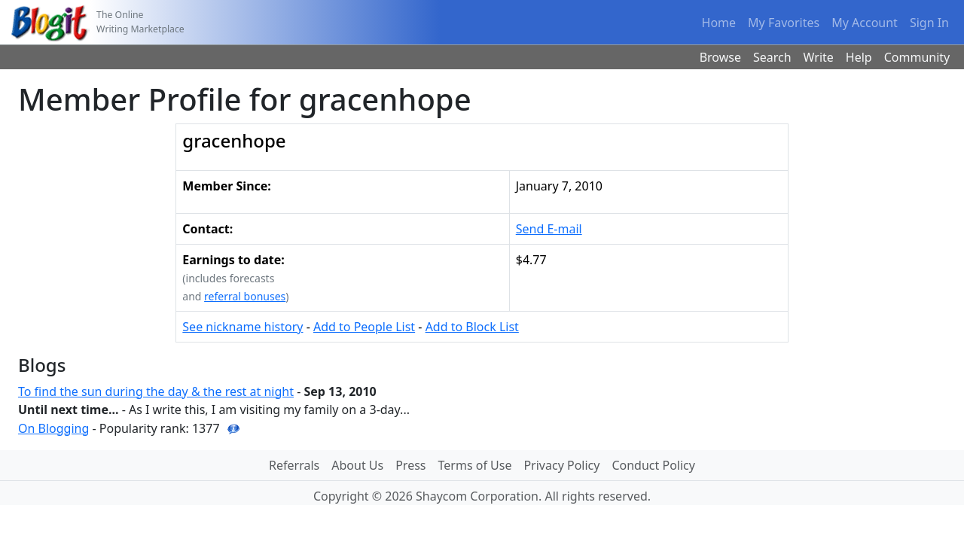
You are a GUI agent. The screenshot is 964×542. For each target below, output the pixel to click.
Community (917, 57)
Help (859, 57)
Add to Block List (472, 326)
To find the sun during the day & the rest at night (156, 391)
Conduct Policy (653, 465)
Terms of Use (475, 465)
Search (772, 57)
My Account (864, 22)
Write (819, 57)
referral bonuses (244, 296)
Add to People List (364, 326)
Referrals (294, 465)
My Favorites (783, 22)
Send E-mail (549, 229)
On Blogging (53, 428)
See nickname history (242, 326)
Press (410, 465)
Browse (720, 57)
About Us (357, 465)
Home (719, 22)
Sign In (929, 22)
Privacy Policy (561, 465)
